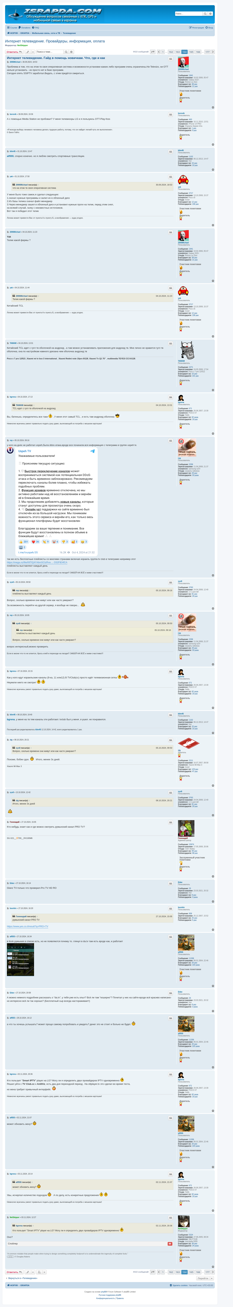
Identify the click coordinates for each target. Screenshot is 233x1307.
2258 (191, 464)
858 (190, 914)
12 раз (194, 202)
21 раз (195, 86)
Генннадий (183, 838)
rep (179, 458)
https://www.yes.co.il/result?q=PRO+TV (27, 926)
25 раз (194, 918)
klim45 (181, 150)
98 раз (195, 853)
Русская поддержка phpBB (110, 1295)
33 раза (195, 475)
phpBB (103, 1292)
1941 (191, 75)
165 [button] (191, 52)
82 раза (195, 417)
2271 (191, 367)
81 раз (194, 594)
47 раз (195, 771)
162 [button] (171, 52)
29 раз (194, 473)
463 (190, 119)
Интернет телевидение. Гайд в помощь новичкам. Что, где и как (56, 58)
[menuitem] (24, 27)
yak (179, 187)
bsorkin (181, 907)
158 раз (195, 204)
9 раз (194, 130)
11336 (191, 958)
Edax (180, 882)
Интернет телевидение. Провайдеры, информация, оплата (55, 41)
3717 (191, 193)
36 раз (194, 1244)
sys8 (180, 581)
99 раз (194, 851)
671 (190, 409)
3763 (191, 587)
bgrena (181, 402)
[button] (152, 52)
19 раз (195, 419)
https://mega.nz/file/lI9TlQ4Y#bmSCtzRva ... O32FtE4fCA (37, 562)
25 (190, 888)
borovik (181, 113)
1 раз (194, 128)
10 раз (195, 165)
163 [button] (178, 52)
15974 (191, 844)
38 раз (194, 84)
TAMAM (181, 361)
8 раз (194, 895)
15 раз (194, 163)
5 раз (194, 920)
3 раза (195, 897)
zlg (179, 750)
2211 (191, 761)
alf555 (180, 952)
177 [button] (208, 52)
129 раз (195, 769)
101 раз (195, 376)
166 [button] (198, 52)
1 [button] (162, 52)
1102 (191, 157)
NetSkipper (22, 45)
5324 (191, 1235)
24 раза (195, 1246)
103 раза (196, 965)
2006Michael (183, 69)
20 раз (194, 963)
